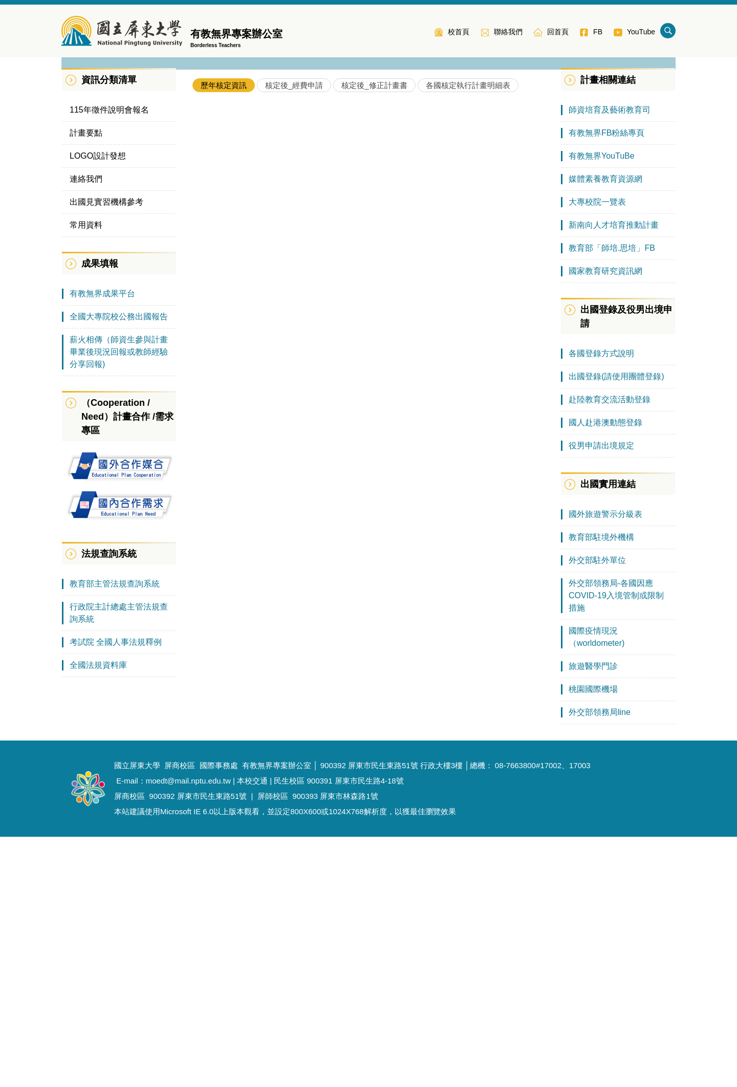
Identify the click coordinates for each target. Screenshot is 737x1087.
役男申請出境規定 (601, 695)
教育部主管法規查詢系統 (115, 834)
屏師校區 (272, 1046)
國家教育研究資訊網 (605, 521)
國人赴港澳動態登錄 (605, 672)
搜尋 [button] (668, 30)
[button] (74, 180)
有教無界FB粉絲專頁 (606, 383)
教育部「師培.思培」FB (612, 498)
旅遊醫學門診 (593, 916)
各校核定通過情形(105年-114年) (266, 445)
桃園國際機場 (593, 939)
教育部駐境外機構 (601, 787)
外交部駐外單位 (597, 810)
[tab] (223, 335)
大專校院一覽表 (597, 452)
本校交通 (252, 1031)
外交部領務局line (600, 962)
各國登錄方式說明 (601, 603)
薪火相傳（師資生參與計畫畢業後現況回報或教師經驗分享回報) (119, 602)
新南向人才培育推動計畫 (614, 475)
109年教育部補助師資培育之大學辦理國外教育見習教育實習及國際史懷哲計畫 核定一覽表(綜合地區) (376, 571)
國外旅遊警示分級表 (605, 764)
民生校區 (289, 1031)
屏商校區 (129, 1046)
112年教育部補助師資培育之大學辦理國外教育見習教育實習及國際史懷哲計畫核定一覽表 (363, 403)
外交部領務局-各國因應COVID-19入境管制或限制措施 (616, 845)
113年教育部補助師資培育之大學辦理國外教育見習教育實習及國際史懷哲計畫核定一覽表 (363, 382)
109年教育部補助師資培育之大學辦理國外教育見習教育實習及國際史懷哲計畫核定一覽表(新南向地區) (376, 550)
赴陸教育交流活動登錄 (610, 649)
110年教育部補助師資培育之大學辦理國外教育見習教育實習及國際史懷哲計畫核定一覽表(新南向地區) (376, 487)
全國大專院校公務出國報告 (119, 566)
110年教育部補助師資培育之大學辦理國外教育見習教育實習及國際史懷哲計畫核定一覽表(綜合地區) (376, 508)
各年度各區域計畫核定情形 (257, 424)
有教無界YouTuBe (602, 406)
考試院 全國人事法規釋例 (116, 892)
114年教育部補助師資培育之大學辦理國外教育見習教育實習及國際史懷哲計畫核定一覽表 (363, 361)
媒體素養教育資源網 (605, 429)
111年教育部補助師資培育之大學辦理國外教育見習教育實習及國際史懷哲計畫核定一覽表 (363, 466)
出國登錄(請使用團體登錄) (616, 626)
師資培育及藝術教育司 (610, 360)
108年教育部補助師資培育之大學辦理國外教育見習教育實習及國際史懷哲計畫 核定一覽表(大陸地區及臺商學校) (376, 592)
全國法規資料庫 (98, 915)
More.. (535, 616)
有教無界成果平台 (102, 543)
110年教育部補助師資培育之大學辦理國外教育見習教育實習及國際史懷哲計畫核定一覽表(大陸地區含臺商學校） (376, 529)
